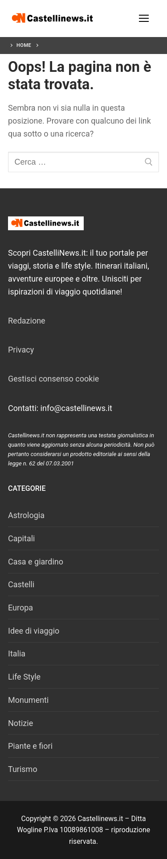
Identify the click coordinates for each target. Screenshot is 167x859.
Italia (16, 653)
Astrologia (26, 515)
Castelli (21, 584)
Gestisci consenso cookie (53, 378)
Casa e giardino (35, 561)
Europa (20, 607)
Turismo (22, 769)
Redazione (26, 320)
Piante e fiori (30, 746)
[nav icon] (143, 18)
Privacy (21, 349)
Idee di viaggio (33, 630)
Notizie (20, 723)
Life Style (24, 676)
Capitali (21, 538)
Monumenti (28, 700)
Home (23, 45)
